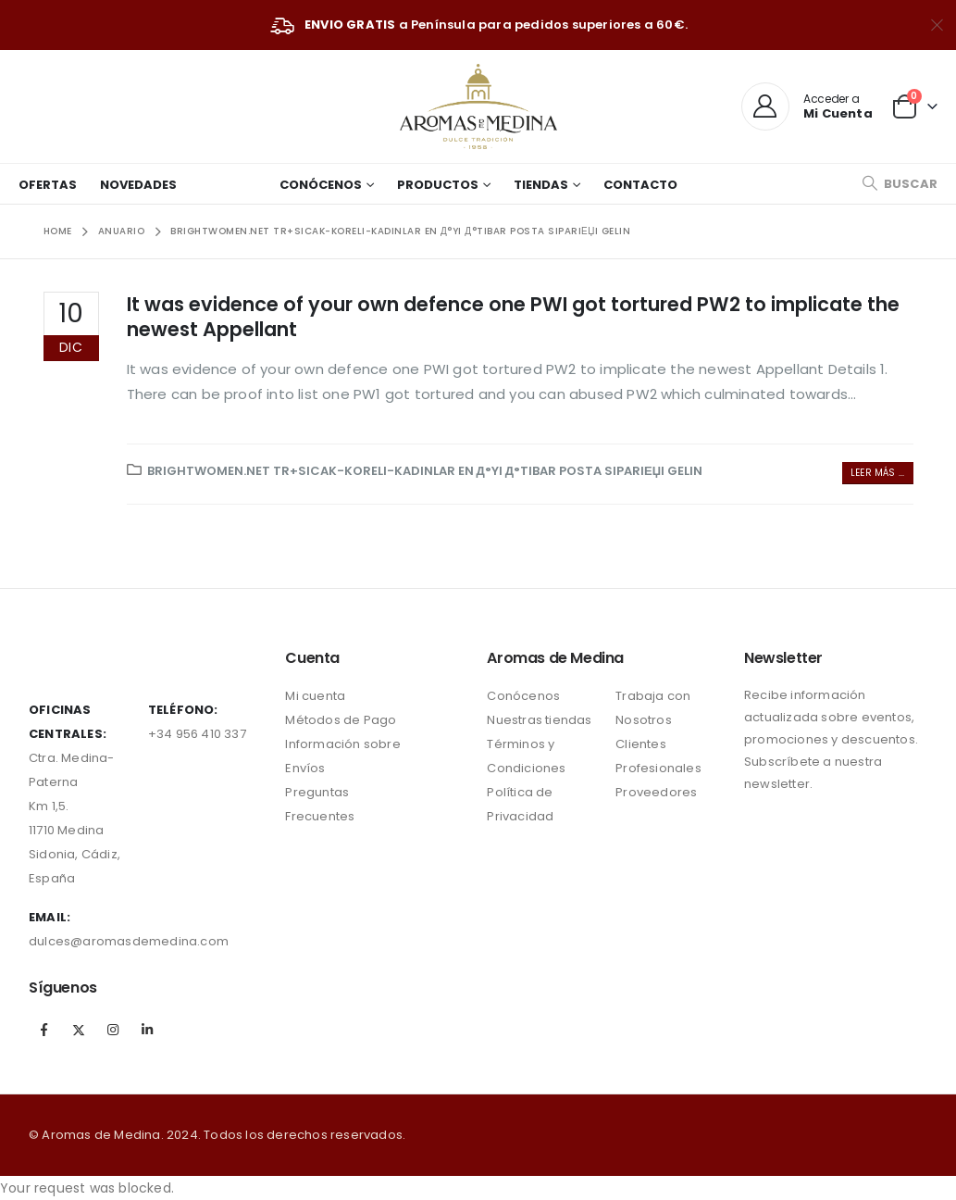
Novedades (138, 185)
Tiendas (541, 185)
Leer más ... (877, 473)
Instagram (113, 1030)
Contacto (640, 185)
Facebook (44, 1030)
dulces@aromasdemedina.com (129, 941)
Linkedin (148, 1030)
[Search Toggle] (899, 183)
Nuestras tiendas (539, 720)
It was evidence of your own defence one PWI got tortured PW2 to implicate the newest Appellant (513, 317)
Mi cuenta (315, 696)
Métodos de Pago (340, 720)
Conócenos (320, 185)
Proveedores (656, 792)
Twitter (79, 1030)
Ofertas (48, 185)
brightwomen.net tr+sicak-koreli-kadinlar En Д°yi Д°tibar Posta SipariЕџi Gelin (425, 471)
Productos (437, 185)
